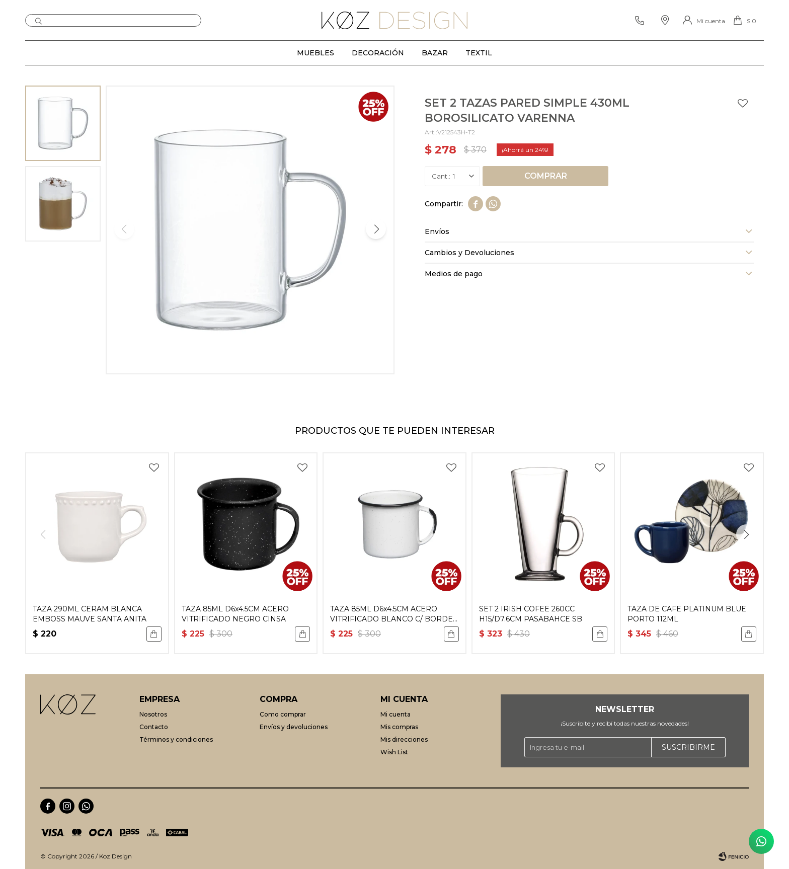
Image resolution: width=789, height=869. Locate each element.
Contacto (153, 727)
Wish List (394, 752)
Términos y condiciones (176, 739)
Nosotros (153, 714)
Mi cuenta (395, 714)
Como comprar (283, 714)
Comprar (545, 176)
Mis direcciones (404, 739)
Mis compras (399, 727)
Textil (478, 52)
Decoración (378, 52)
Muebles (315, 52)
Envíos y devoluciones (294, 727)
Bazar (435, 52)
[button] (38, 20)
